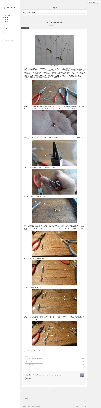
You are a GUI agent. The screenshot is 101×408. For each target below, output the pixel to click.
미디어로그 (5, 28)
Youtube (35, 406)
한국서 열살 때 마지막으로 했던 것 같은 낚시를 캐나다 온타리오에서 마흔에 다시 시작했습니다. (44, 375)
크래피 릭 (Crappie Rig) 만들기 (29, 12)
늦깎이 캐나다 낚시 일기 (10, 8)
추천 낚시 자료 (7, 13)
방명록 (4, 32)
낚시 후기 (5, 12)
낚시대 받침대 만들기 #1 (29, 361)
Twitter (28, 406)
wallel (86, 406)
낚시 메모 (5, 19)
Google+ (38, 406)
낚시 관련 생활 (7, 15)
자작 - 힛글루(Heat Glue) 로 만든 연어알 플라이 (34, 363)
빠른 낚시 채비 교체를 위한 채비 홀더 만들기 (33, 358)
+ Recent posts (25, 398)
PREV (51, 390)
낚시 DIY (5, 21)
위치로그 (4, 30)
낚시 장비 (5, 17)
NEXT (57, 390)
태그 (3, 26)
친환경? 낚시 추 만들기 (29, 364)
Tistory (78, 406)
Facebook (32, 406)
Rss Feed (24, 406)
